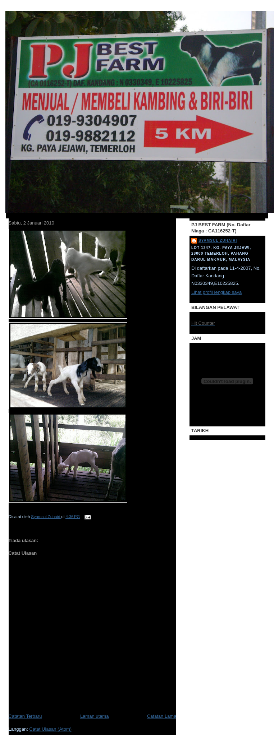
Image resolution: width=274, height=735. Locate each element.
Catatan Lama (162, 716)
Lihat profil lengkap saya (216, 292)
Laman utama (94, 716)
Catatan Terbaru (25, 716)
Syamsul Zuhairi (217, 240)
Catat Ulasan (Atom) (50, 729)
